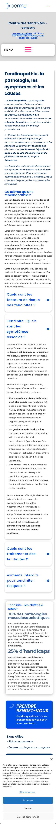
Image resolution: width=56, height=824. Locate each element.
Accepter (28, 800)
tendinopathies (29, 135)
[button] (51, 759)
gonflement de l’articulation (28, 429)
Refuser (28, 808)
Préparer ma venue (21, 741)
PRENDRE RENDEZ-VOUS (32, 708)
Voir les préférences (28, 816)
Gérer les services (27, 792)
